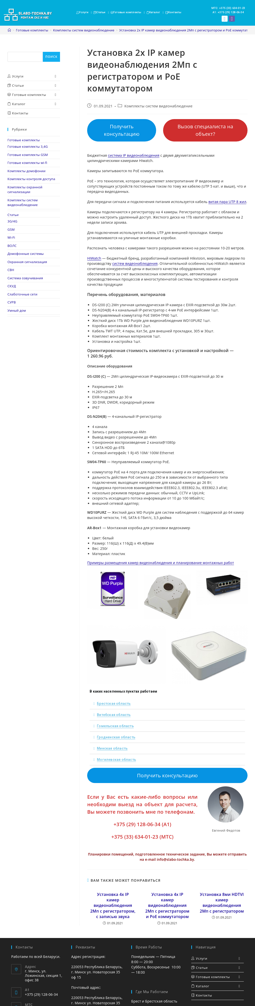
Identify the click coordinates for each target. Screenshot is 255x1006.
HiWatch (94, 258)
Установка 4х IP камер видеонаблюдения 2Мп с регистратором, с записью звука (112, 906)
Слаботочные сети (22, 294)
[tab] (167, 703)
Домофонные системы (25, 253)
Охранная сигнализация (27, 262)
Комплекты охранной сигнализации (24, 189)
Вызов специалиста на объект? (205, 130)
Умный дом (16, 310)
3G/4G (12, 221)
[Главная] (9, 30)
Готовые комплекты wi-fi (27, 162)
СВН (10, 270)
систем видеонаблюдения (135, 263)
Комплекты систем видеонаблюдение (158, 106)
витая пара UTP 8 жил (227, 201)
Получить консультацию (121, 130)
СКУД (11, 286)
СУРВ (11, 302)
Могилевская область (116, 760)
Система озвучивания (25, 278)
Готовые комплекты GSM (27, 154)
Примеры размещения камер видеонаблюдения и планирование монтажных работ (160, 562)
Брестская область (113, 704)
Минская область (112, 748)
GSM (11, 229)
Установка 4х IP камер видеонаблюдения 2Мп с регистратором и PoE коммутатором (167, 906)
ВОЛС (12, 245)
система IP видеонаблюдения (133, 155)
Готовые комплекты (23, 140)
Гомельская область (115, 726)
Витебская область (113, 715)
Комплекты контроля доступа (31, 179)
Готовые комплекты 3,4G (27, 146)
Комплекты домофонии (26, 171)
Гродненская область (116, 737)
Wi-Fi (11, 237)
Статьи (13, 215)
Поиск (12, 49)
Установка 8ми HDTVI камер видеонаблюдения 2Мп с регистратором (222, 903)
